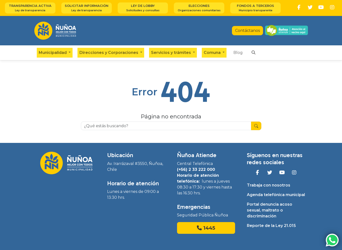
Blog (238, 52)
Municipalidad (53, 52)
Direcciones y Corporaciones (109, 52)
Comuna (213, 52)
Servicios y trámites (171, 52)
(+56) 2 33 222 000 (196, 169)
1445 (206, 228)
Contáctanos (247, 30)
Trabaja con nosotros (268, 185)
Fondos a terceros (255, 8)
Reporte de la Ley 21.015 (271, 225)
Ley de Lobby (143, 8)
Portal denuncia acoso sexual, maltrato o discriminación (269, 210)
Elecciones (199, 8)
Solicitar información (86, 8)
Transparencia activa (30, 8)
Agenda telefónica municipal (276, 194)
